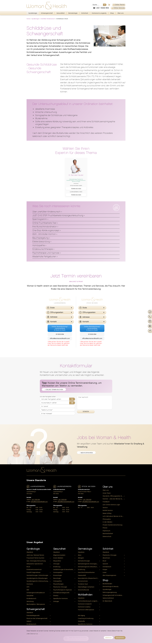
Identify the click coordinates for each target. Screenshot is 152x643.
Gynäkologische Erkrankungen (37, 578)
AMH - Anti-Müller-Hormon (44, 234)
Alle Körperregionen (109, 575)
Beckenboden (107, 584)
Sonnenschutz (83, 581)
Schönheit (84, 13)
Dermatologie (72, 13)
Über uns (120, 13)
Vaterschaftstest (108, 598)
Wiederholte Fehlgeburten (44, 256)
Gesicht (105, 564)
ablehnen (108, 638)
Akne (79, 555)
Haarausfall (82, 575)
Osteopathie (57, 581)
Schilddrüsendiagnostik (61, 593)
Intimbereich (107, 567)
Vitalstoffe (81, 621)
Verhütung (30, 601)
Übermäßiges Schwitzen (86, 587)
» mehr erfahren (86, 453)
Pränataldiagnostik (33, 615)
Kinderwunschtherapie (42, 249)
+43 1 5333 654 (36, 499)
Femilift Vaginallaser (34, 572)
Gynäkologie (32, 13)
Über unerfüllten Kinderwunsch (46, 211)
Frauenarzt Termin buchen (35, 558)
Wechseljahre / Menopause (36, 604)
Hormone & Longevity (99, 13)
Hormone (30, 584)
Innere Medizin (58, 558)
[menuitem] (33, 13)
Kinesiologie (57, 575)
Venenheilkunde (83, 590)
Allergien (81, 558)
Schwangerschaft (47, 13)
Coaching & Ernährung (85, 618)
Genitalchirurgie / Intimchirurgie (37, 575)
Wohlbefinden (85, 594)
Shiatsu (55, 596)
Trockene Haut (83, 584)
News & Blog (107, 513)
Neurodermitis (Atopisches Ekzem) (89, 578)
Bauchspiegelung (40, 238)
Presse (105, 528)
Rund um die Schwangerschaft (37, 618)
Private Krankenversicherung (112, 525)
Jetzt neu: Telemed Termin (35, 555)
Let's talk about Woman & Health (114, 516)
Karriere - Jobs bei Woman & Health (114, 499)
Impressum (106, 531)
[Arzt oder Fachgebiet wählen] (57, 399)
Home (28, 19)
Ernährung (56, 567)
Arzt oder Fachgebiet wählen (48, 396)
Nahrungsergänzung (110, 592)
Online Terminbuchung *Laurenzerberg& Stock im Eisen (60, 328)
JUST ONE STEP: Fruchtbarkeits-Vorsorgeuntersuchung (57, 215)
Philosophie (107, 519)
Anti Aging (81, 615)
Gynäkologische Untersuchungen (38, 581)
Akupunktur (57, 561)
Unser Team (107, 493)
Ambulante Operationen (35, 564)
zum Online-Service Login (111, 505)
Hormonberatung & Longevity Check (89, 601)
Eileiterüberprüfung (41, 241)
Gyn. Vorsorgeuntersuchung (36, 561)
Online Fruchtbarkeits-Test (44, 223)
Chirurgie (56, 564)
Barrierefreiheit (108, 534)
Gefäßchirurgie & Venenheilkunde (64, 569)
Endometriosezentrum (34, 569)
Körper (105, 569)
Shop (112, 13)
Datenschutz (107, 536)
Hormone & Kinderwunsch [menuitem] (87, 613)
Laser (104, 572)
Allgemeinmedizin (59, 555)
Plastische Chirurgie (60, 587)
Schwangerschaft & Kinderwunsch (114, 595)
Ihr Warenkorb (107, 601)
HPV (28, 587)
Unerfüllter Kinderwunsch (48, 19)
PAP (28, 590)
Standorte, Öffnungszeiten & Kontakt (114, 496)
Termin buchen (76, 188)
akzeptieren (120, 638)
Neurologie (57, 578)
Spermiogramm (39, 219)
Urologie (56, 601)
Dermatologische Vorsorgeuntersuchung (89, 564)
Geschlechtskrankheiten (86, 572)
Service (105, 508)
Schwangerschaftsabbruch (36, 593)
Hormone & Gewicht (85, 604)
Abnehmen (106, 558)
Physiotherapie (58, 584)
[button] (60, 308)
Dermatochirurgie (84, 561)
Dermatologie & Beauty (110, 586)
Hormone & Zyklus (84, 607)
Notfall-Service (108, 510)
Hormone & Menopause (86, 610)
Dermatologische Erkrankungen (88, 567)
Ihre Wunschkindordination (44, 226)
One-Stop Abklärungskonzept (45, 230)
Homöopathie (38, 245)
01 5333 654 (60, 334)
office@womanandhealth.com (60, 338)
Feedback (106, 502)
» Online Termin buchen (54, 390)
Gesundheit (61, 13)
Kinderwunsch (31, 598)
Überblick (30, 552)
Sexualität (30, 596)
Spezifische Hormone (60, 598)
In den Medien (107, 522)
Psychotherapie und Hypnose (45, 253)
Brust (28, 567)
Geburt (29, 621)
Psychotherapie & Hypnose (62, 590)
